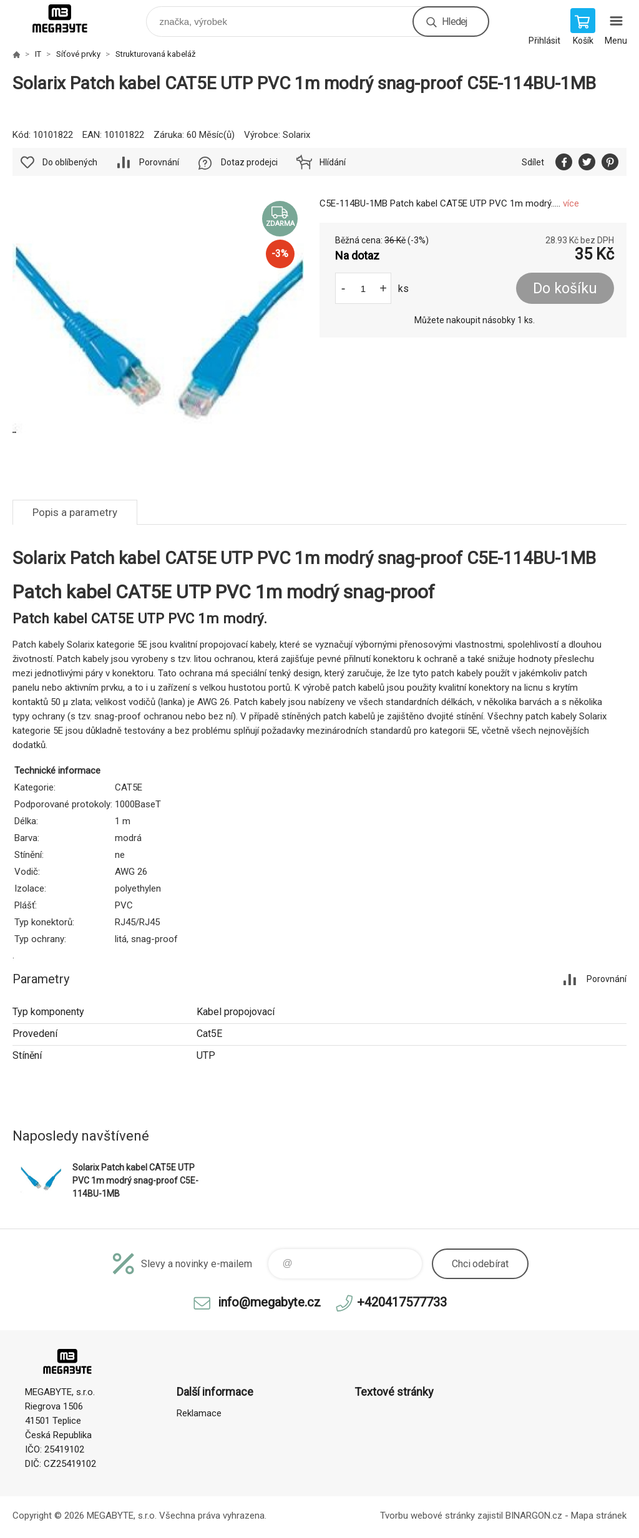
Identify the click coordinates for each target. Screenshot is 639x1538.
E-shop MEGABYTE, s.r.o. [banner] (67, 18)
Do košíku (565, 288)
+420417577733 (402, 1302)
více (571, 203)
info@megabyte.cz (269, 1302)
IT (38, 54)
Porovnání (159, 162)
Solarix (296, 134)
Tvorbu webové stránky (427, 1515)
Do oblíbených (69, 162)
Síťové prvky (78, 54)
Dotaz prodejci (249, 162)
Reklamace (199, 1413)
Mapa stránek (599, 1515)
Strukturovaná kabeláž (155, 54)
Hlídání (333, 162)
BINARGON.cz (533, 1515)
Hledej (454, 21)
